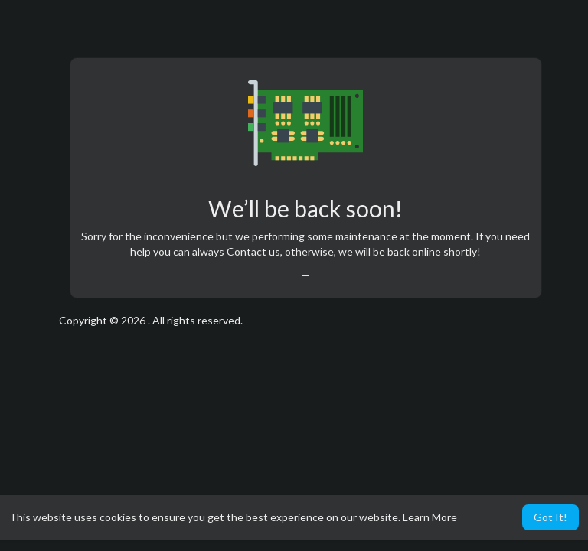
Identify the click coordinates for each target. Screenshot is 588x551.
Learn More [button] (430, 516)
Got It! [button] (550, 516)
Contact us (253, 251)
